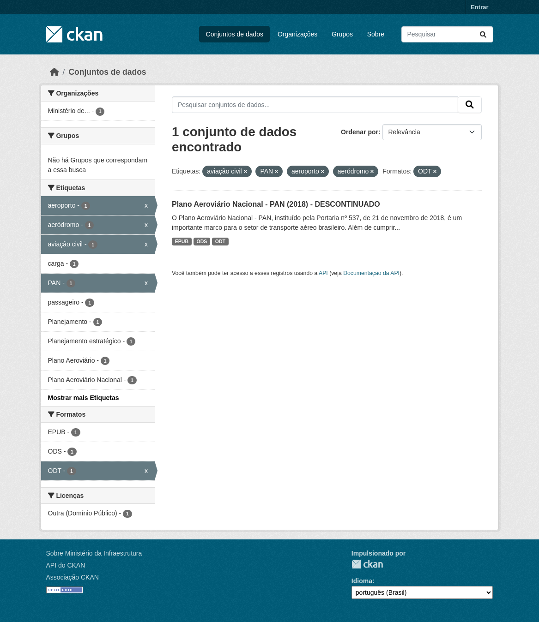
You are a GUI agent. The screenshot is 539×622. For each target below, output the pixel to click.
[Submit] (483, 34)
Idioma (361, 581)
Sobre (375, 34)
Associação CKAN (72, 577)
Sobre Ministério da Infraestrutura (94, 553)
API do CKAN (65, 565)
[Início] (54, 72)
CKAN (367, 564)
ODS (202, 241)
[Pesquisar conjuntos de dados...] (447, 34)
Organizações (297, 34)
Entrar (479, 7)
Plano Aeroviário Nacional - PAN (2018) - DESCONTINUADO (276, 204)
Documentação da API (371, 273)
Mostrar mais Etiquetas (83, 397)
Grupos (342, 34)
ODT (220, 241)
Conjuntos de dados (235, 34)
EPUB (181, 241)
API (323, 273)
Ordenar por (359, 132)
